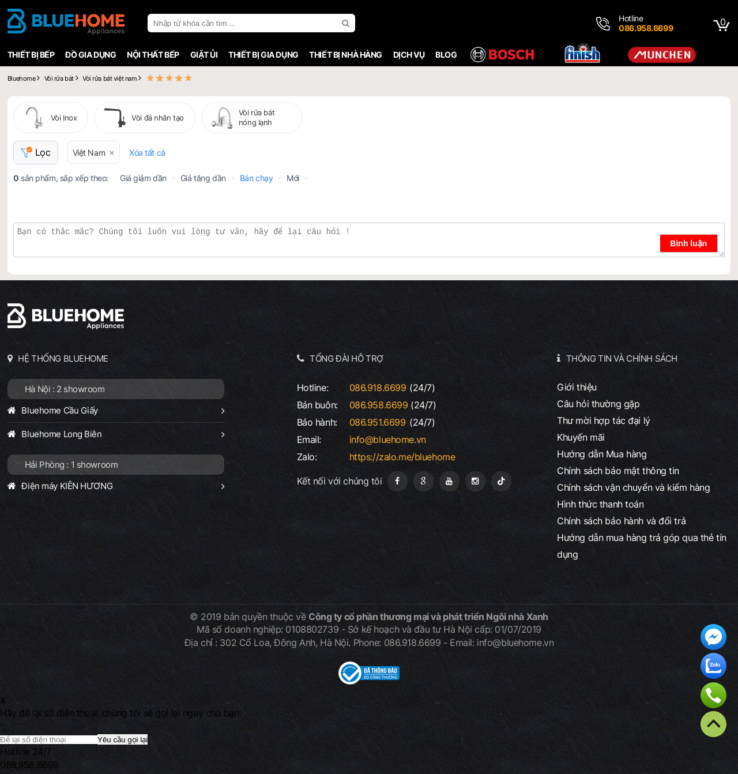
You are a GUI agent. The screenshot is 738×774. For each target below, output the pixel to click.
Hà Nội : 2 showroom (65, 389)
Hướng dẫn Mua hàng (601, 454)
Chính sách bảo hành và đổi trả (621, 521)
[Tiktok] (501, 481)
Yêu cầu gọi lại (122, 739)
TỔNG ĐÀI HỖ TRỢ (346, 358)
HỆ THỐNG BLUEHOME (63, 358)
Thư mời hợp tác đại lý (603, 420)
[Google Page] (423, 481)
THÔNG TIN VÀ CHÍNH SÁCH (621, 358)
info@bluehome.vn (387, 439)
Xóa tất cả (147, 152)
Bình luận (688, 243)
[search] (347, 23)
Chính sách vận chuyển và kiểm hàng (633, 487)
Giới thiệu (577, 387)
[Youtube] (449, 481)
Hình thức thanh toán (600, 504)
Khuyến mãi (581, 437)
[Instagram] (475, 481)
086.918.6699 (377, 387)
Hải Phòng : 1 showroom (71, 464)
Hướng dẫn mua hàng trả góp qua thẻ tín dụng (641, 546)
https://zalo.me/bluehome (402, 457)
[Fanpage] (397, 481)
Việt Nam (89, 152)
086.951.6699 (377, 422)
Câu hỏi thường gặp (598, 403)
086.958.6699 (378, 405)
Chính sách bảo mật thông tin (618, 470)
